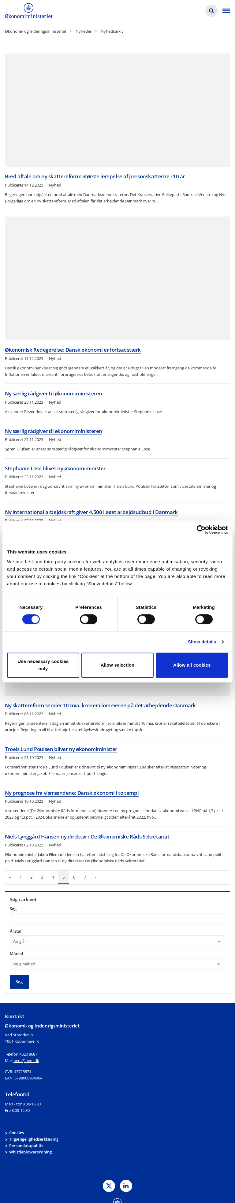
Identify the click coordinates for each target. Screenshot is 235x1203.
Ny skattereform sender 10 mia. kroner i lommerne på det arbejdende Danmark (100, 705)
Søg (13, 908)
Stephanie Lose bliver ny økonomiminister (55, 468)
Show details (202, 641)
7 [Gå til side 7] (85, 877)
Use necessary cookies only (43, 665)
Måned (16, 953)
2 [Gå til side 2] (31, 877)
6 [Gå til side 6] (74, 877)
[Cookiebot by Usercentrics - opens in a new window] (201, 529)
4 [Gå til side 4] (53, 877)
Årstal (15, 931)
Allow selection (118, 665)
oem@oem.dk (26, 1060)
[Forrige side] (10, 877)
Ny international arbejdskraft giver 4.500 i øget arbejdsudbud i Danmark (91, 512)
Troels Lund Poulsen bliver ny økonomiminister (61, 749)
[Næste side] (95, 877)
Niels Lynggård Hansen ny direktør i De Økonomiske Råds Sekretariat (87, 836)
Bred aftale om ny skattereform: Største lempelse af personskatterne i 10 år (95, 176)
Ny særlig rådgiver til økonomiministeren (53, 393)
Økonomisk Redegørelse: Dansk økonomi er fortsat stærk (73, 349)
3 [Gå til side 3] (42, 877)
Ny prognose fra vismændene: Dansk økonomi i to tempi (72, 792)
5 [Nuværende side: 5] (63, 877)
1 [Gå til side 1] (21, 877)
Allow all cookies (192, 665)
